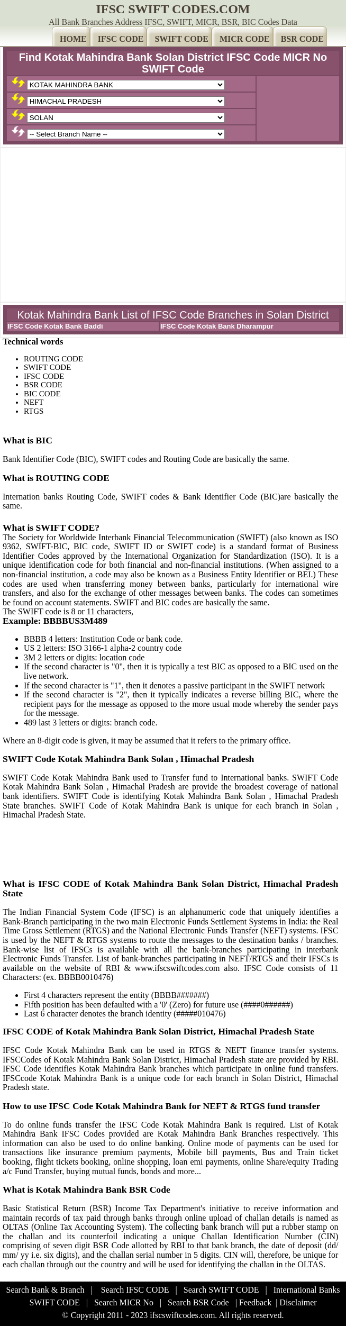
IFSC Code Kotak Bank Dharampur (217, 326)
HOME (73, 38)
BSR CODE (302, 38)
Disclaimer (297, 1302)
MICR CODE (245, 38)
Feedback (255, 1302)
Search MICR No (123, 1302)
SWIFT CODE (181, 38)
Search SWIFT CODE (221, 1289)
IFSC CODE (121, 38)
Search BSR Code (198, 1302)
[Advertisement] (173, 225)
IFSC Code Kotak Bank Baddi (55, 326)
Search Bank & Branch (45, 1289)
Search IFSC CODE (135, 1289)
